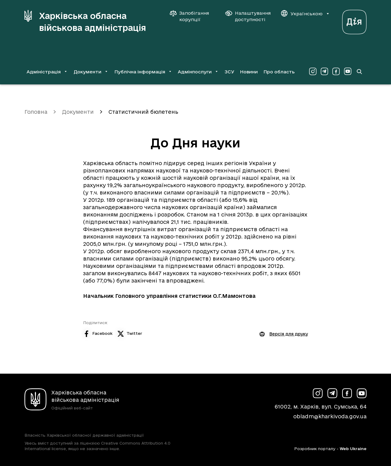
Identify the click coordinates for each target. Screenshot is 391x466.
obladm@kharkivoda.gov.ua (330, 416)
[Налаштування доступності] (248, 16)
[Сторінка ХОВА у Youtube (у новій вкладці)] (347, 71)
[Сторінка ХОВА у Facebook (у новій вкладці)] (336, 71)
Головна (35, 112)
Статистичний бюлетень (143, 112)
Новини (249, 71)
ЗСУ (229, 71)
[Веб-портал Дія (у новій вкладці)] (354, 20)
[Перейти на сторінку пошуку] (359, 71)
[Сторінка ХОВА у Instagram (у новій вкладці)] (312, 71)
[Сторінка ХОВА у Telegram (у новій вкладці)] (324, 71)
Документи (78, 112)
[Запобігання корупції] (192, 16)
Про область (279, 71)
